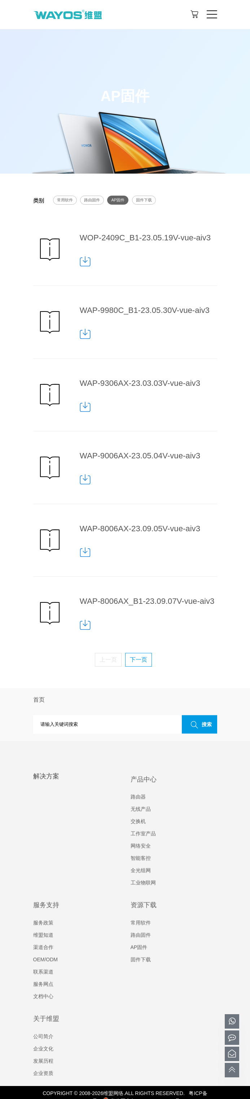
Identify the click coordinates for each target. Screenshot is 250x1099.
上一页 (108, 660)
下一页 (138, 660)
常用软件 (65, 200)
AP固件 (117, 200)
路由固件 (92, 200)
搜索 (199, 724)
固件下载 (144, 200)
